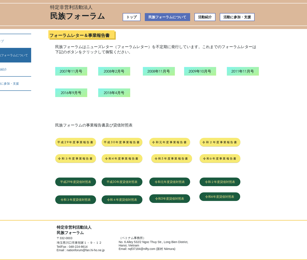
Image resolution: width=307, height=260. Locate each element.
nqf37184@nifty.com (141, 249)
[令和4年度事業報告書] (122, 158)
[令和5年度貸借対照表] (169, 198)
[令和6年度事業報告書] (220, 158)
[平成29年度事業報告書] (75, 142)
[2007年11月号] (71, 71)
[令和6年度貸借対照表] (219, 196)
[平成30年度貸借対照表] (122, 182)
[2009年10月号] (200, 71)
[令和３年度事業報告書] (75, 158)
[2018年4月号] (114, 92)
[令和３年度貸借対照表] (75, 199)
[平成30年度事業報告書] (122, 142)
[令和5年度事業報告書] (171, 158)
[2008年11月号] (159, 71)
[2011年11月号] (243, 71)
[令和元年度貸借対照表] (169, 182)
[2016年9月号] (71, 92)
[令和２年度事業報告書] (220, 142)
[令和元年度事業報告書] (169, 142)
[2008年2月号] (114, 71)
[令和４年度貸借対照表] (122, 199)
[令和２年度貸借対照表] (220, 182)
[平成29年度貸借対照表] (75, 182)
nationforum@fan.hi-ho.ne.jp (86, 250)
